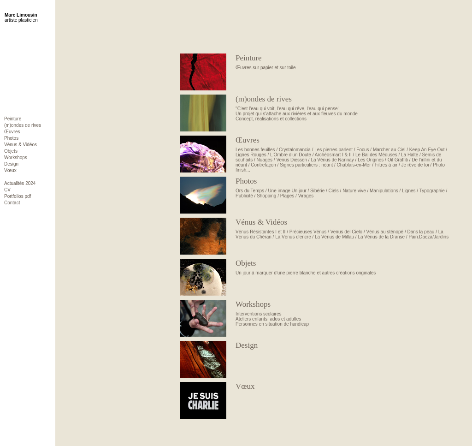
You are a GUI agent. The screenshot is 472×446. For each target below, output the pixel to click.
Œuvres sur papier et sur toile (344, 62)
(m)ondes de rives (22, 125)
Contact (12, 202)
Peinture (12, 118)
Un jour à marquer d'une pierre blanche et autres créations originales (344, 267)
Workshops (15, 157)
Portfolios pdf (17, 196)
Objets (11, 151)
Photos (11, 138)
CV (7, 189)
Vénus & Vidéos (20, 144)
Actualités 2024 (19, 183)
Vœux (10, 170)
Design (11, 164)
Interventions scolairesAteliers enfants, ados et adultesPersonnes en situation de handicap (344, 313)
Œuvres (12, 131)
